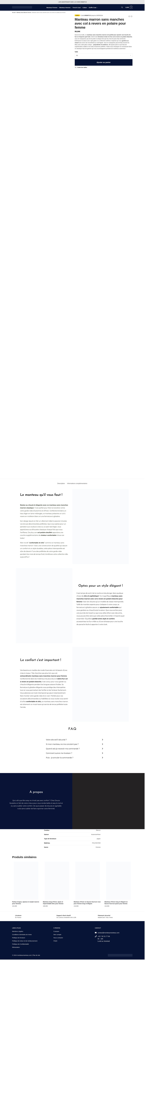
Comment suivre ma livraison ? (59, 902)
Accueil (13, 12)
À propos (56, 1080)
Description (61, 632)
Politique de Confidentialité (20, 1092)
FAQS (55, 1089)
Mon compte (57, 1083)
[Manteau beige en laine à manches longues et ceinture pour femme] (129, 16)
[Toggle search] (123, 7)
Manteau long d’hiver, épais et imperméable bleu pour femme (53, 1051)
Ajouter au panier (104, 62)
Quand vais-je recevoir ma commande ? (63, 897)
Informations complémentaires (77, 632)
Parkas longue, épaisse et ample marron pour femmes (25, 1051)
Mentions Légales (17, 1080)
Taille (76, 52)
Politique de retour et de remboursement (24, 1089)
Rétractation (16, 1095)
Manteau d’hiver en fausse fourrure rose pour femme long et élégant (87, 1051)
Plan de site (36, 1103)
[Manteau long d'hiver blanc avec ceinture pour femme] (131, 16)
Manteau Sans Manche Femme (24, 12)
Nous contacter (58, 1086)
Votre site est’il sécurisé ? (56, 888)
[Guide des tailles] (81, 67)
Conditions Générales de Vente (22, 1083)
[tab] (61, 630)
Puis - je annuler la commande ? (59, 906)
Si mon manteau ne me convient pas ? (62, 893)
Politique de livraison (18, 1086)
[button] (74, 888)
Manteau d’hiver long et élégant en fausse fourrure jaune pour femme (116, 1051)
